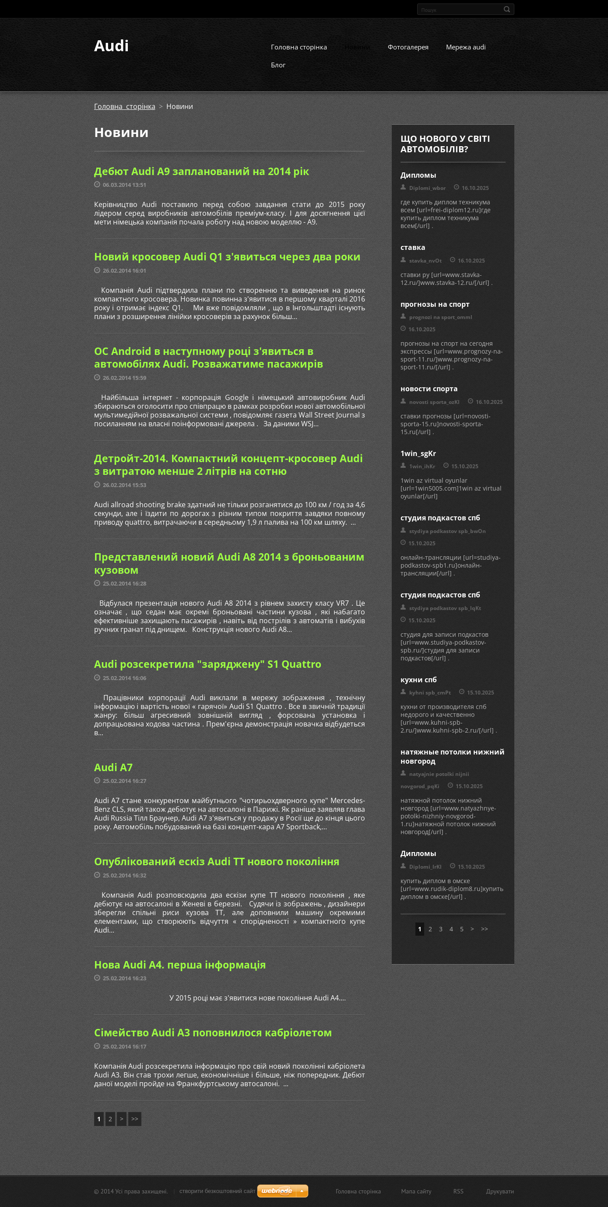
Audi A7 (113, 775)
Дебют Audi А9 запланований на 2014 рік (201, 179)
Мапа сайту (416, 1192)
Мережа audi (466, 54)
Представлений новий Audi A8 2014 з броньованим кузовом (229, 571)
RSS (458, 1192)
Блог (278, 72)
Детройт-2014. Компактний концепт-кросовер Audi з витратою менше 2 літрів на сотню (228, 472)
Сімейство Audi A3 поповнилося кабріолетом (213, 1041)
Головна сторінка (299, 54)
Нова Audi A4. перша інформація (180, 972)
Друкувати (500, 1192)
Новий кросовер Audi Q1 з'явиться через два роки (227, 265)
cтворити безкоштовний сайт (217, 1192)
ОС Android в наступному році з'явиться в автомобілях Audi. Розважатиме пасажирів (208, 365)
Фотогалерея (408, 54)
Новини (357, 54)
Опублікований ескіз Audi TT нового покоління (217, 870)
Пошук (507, 9)
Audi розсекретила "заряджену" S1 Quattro (207, 672)
